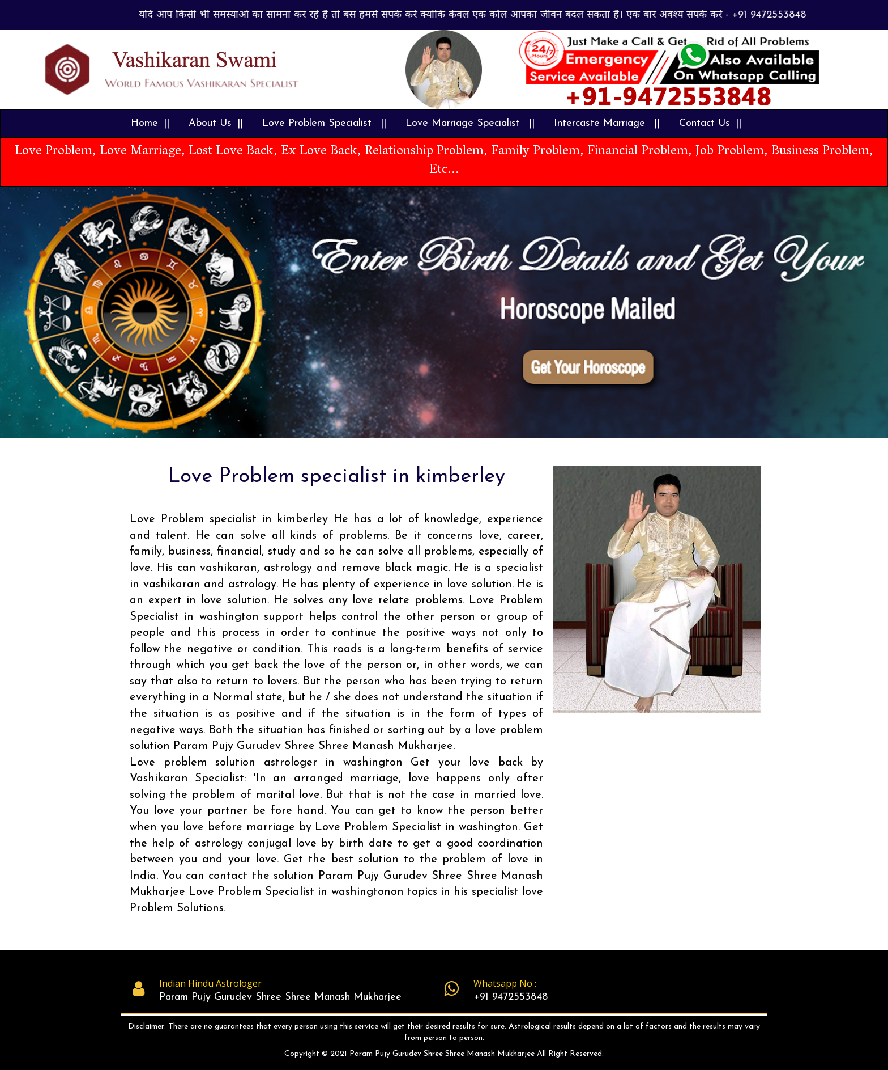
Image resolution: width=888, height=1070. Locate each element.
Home (144, 123)
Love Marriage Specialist (464, 123)
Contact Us (704, 123)
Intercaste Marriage (601, 123)
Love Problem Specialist (318, 123)
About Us (210, 123)
